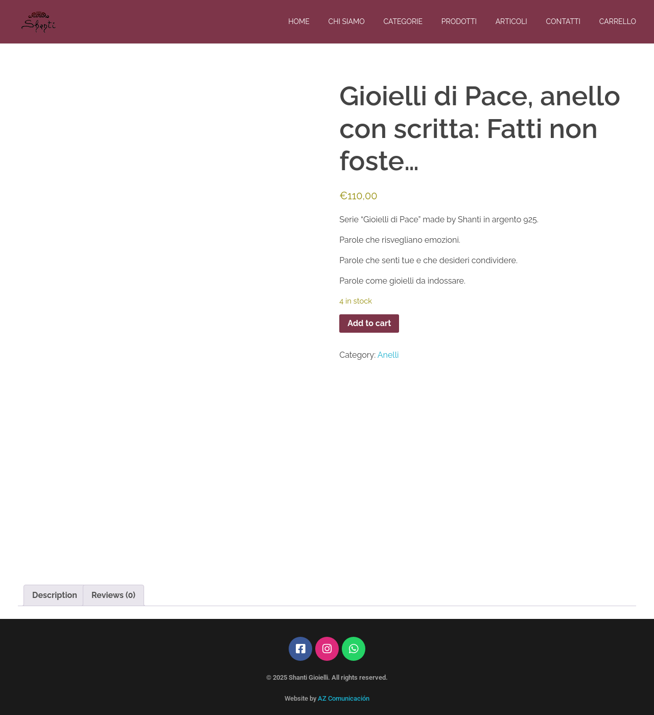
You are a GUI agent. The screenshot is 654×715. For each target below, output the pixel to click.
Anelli (388, 355)
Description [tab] (54, 595)
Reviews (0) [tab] (113, 595)
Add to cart (369, 323)
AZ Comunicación (343, 698)
